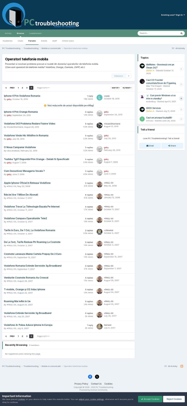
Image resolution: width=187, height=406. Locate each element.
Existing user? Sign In (173, 15)
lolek (107, 96)
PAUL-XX (11, 186)
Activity (8, 33)
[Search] (150, 33)
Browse (20, 34)
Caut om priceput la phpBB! (159, 118)
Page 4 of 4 (43, 88)
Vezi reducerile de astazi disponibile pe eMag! (70, 105)
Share (172, 145)
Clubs (20, 41)
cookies (21, 399)
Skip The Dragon (154, 86)
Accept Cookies (150, 399)
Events (44, 41)
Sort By (116, 88)
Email (150, 145)
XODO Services (153, 108)
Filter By (127, 88)
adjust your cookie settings (91, 399)
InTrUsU (149, 120)
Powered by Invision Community (93, 390)
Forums (32, 41)
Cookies (108, 383)
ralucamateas (13, 150)
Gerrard (107, 325)
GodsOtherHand (15, 127)
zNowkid (108, 230)
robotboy (151, 101)
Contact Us (96, 383)
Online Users (68, 41)
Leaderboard (35, 33)
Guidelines (7, 41)
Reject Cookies (174, 399)
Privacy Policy (81, 383)
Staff (55, 41)
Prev (12, 88)
